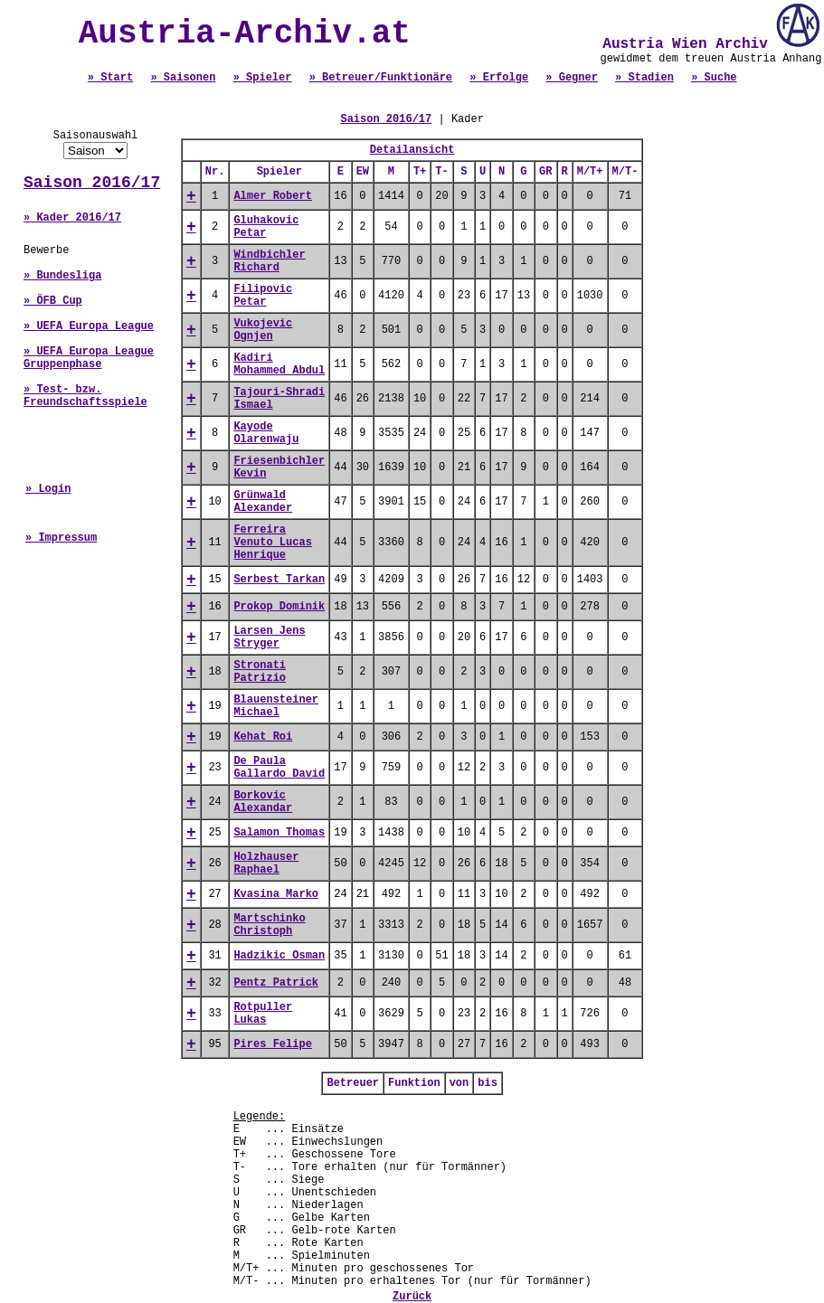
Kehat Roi (262, 737)
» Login (48, 489)
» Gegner (571, 77)
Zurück (412, 1296)
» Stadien (644, 77)
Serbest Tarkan (279, 579)
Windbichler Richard (269, 261)
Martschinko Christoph (269, 925)
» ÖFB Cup (53, 301)
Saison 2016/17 (92, 183)
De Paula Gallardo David (279, 767)
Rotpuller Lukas (262, 1013)
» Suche (713, 77)
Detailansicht (412, 150)
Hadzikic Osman (279, 955)
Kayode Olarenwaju (265, 433)
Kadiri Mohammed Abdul (279, 364)
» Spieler (262, 77)
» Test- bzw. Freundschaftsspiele (85, 396)
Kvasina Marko (275, 894)
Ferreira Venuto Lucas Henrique (272, 543)
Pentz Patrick (275, 983)
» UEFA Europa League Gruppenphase (89, 358)
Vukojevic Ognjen (262, 330)
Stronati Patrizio (259, 672)
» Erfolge (498, 77)
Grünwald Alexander (262, 502)
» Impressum (61, 538)
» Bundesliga (62, 275)
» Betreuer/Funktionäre (380, 77)
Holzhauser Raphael (265, 863)
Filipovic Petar (262, 295)
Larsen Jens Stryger (269, 637)
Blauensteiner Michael (275, 706)
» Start (110, 77)
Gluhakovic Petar (265, 227)
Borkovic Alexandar (262, 802)
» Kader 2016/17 (72, 218)
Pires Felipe (272, 1044)
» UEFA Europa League (89, 326)
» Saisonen (182, 77)
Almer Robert (272, 196)
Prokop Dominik (279, 606)
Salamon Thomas (279, 832)
